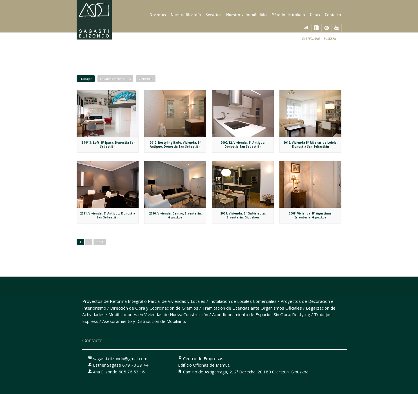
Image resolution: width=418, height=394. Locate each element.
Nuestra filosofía (186, 14)
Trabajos (85, 78)
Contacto (333, 14)
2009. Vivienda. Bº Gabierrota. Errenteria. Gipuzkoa (243, 215)
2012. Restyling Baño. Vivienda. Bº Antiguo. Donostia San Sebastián (175, 144)
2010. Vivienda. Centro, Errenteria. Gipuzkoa (175, 215)
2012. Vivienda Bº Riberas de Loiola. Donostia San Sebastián (310, 144)
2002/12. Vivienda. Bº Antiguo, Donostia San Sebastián (243, 144)
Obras (315, 14)
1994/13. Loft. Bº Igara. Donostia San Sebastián (107, 144)
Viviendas (146, 78)
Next (99, 242)
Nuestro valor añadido (246, 14)
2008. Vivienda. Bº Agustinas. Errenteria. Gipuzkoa (310, 215)
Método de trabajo (288, 14)
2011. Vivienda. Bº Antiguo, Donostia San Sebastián (107, 215)
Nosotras (158, 14)
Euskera (330, 39)
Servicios (213, 14)
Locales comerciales (115, 78)
